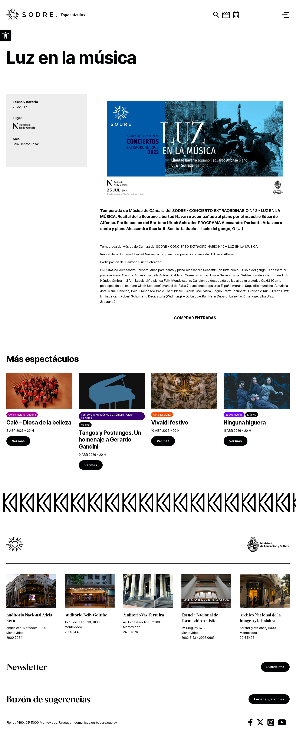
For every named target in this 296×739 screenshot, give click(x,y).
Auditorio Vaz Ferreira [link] (143, 615)
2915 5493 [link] (247, 637)
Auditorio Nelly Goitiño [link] (86, 615)
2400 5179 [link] (130, 632)
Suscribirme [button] (275, 667)
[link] (39, 409)
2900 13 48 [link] (72, 632)
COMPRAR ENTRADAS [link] (195, 317)
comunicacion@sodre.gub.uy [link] (95, 722)
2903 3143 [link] (188, 637)
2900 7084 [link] (14, 637)
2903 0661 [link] (206, 637)
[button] (5, 35)
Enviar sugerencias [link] (269, 699)
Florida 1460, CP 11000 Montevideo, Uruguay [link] (38, 722)
